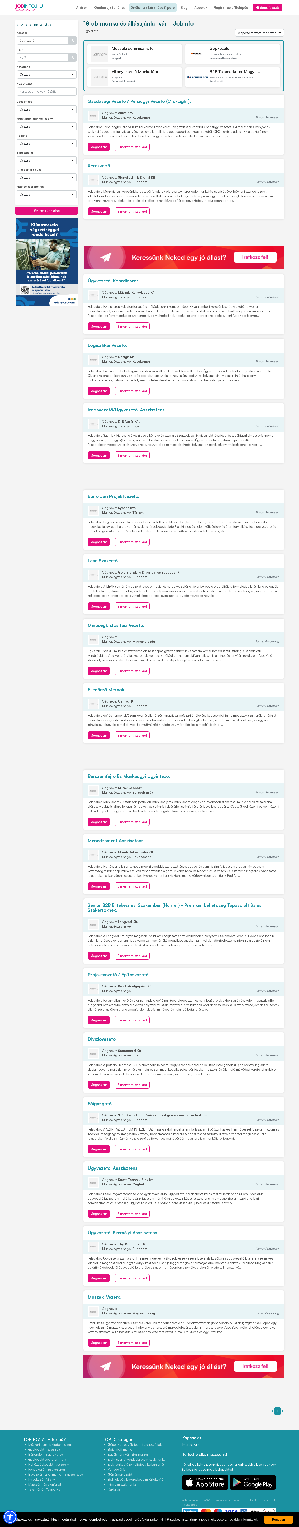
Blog (184, 7)
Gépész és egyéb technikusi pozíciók (135, 1444)
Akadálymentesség (228, 1500)
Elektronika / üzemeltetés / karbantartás (136, 1464)
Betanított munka (120, 1449)
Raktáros (114, 1489)
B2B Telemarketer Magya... (235, 71)
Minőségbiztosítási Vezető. (116, 625)
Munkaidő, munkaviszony (35, 118)
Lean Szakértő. (103, 560)
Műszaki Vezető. (104, 1297)
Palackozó (41, 1479)
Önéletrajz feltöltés (109, 7)
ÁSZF (207, 1500)
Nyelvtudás (24, 83)
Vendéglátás (116, 1469)
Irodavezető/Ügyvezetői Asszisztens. (127, 409)
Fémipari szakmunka (122, 1484)
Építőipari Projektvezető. (113, 496)
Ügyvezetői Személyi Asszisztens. (123, 1232)
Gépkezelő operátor (47, 1459)
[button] (10, 1517)
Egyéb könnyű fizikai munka (128, 1454)
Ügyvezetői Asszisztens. (113, 1168)
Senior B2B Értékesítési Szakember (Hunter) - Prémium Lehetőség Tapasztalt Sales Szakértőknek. (174, 907)
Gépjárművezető (120, 1474)
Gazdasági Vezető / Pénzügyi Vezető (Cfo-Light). (139, 101)
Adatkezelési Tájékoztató (190, 1502)
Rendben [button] (278, 1519)
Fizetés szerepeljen (30, 186)
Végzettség (24, 101)
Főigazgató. (100, 1103)
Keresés (22, 32)
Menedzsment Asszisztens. (116, 840)
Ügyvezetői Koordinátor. (113, 280)
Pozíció (22, 135)
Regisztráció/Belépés (231, 7)
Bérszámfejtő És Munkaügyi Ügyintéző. (129, 776)
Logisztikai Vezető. (107, 345)
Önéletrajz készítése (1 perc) (153, 7)
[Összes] (47, 74)
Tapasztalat (25, 152)
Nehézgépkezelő (48, 1464)
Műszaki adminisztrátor (133, 48)
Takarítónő (44, 1489)
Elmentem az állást (132, 147)
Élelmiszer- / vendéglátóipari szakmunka (136, 1459)
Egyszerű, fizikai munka (55, 1474)
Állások (82, 7)
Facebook (269, 1500)
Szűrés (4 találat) (47, 211)
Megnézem (98, 147)
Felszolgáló (46, 1469)
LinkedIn (251, 1500)
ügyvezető (90, 31)
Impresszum (191, 1444)
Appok (199, 7)
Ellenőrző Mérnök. (106, 689)
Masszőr (44, 1484)
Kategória (23, 66)
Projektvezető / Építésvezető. (119, 974)
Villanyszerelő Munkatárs (135, 71)
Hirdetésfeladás (268, 7)
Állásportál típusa (29, 169)
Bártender (45, 1454)
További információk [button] (242, 1519)
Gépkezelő (219, 48)
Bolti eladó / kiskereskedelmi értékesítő (136, 1479)
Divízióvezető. (102, 1039)
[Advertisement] (47, 335)
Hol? (20, 49)
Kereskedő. (99, 165)
